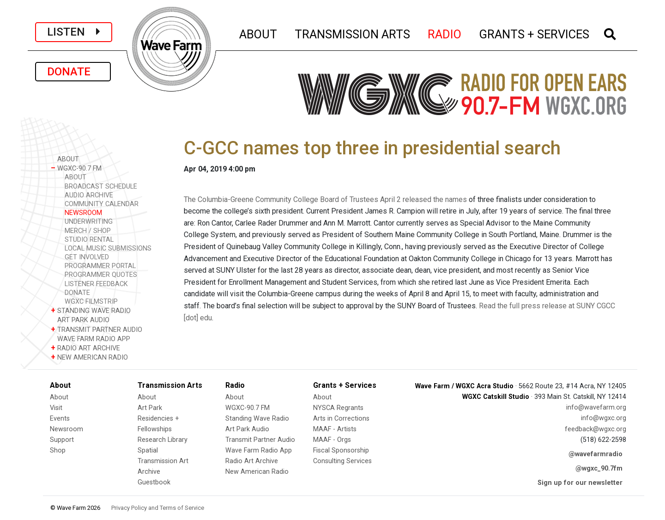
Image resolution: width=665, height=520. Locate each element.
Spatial (148, 450)
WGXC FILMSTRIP (91, 302)
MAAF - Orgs (332, 440)
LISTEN (73, 31)
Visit (56, 408)
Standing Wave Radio (257, 418)
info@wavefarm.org (596, 407)
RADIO (445, 32)
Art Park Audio (247, 429)
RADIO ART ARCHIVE (85, 347)
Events (60, 418)
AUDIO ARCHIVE (89, 195)
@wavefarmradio (595, 454)
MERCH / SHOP (88, 231)
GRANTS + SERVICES (534, 32)
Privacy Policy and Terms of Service (157, 507)
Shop (58, 450)
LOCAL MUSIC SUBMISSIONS (108, 248)
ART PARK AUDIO (80, 319)
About (59, 397)
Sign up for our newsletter (580, 483)
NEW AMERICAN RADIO (89, 357)
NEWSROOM (83, 213)
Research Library (162, 440)
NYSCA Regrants (338, 408)
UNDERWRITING (89, 222)
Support (62, 440)
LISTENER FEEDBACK (96, 284)
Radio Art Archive (251, 461)
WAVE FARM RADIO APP (90, 338)
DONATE (73, 71)
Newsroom (66, 429)
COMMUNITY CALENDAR (102, 204)
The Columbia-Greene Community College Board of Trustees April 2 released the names (325, 199)
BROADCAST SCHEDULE (101, 186)
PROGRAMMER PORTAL (100, 266)
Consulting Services (342, 461)
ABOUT (258, 32)
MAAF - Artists (335, 429)
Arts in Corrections (341, 418)
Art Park (150, 408)
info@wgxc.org (603, 418)
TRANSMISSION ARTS (353, 32)
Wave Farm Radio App (258, 450)
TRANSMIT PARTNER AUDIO (96, 329)
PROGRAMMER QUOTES (101, 275)
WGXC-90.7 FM (76, 168)
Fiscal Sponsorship (341, 450)
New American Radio (257, 472)
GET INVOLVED (87, 257)
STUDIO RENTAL (89, 240)
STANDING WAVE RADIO (91, 310)
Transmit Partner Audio (260, 440)
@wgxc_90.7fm (599, 468)
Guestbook (154, 482)
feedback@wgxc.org (595, 429)
